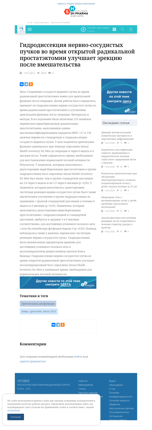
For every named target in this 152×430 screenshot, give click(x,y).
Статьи (82, 388)
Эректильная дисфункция (38, 304)
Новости (82, 380)
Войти (131, 29)
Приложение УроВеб (60, 22)
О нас (30, 22)
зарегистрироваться (33, 361)
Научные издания (87, 392)
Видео (112, 380)
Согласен (16, 416)
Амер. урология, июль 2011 (38, 311)
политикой (13, 410)
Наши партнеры (41, 22)
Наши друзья (116, 384)
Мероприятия (85, 384)
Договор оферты (118, 419)
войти (78, 356)
